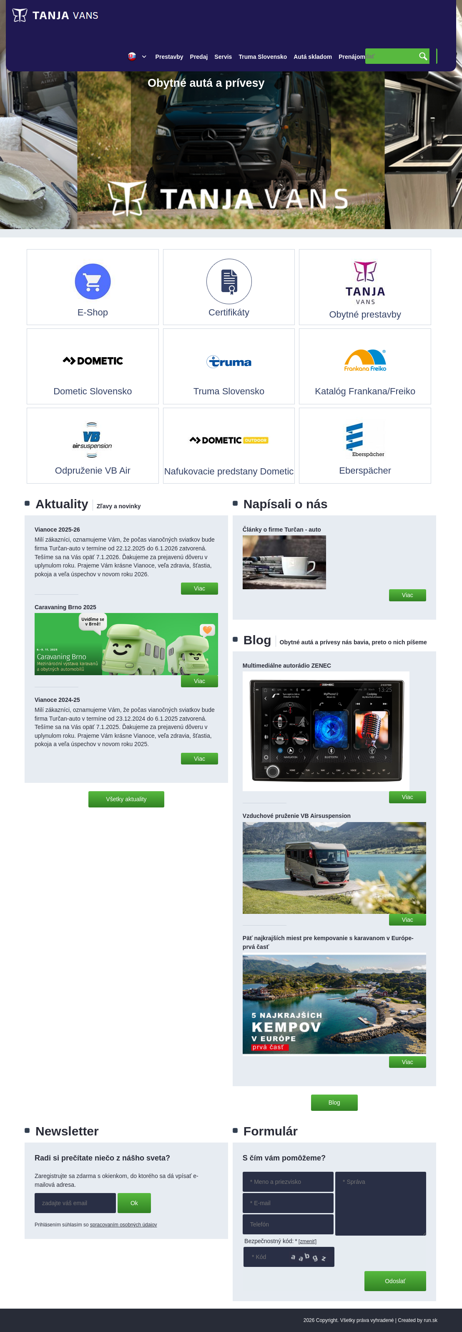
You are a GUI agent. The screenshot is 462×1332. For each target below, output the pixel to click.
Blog (334, 1102)
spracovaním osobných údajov (123, 1225)
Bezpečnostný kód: (270, 1241)
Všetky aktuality (126, 799)
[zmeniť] (307, 1241)
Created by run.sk (417, 1320)
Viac (199, 588)
